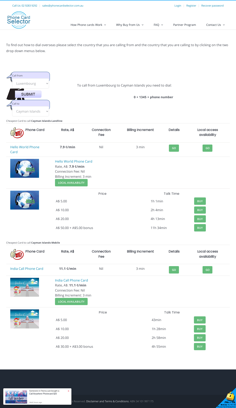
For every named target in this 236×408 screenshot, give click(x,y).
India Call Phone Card (26, 272)
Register (191, 5)
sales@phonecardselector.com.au (62, 5)
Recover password (212, 5)
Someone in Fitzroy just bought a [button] (44, 392)
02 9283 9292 (29, 5)
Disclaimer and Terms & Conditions (107, 405)
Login (177, 5)
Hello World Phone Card (73, 165)
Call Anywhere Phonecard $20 (43, 394)
